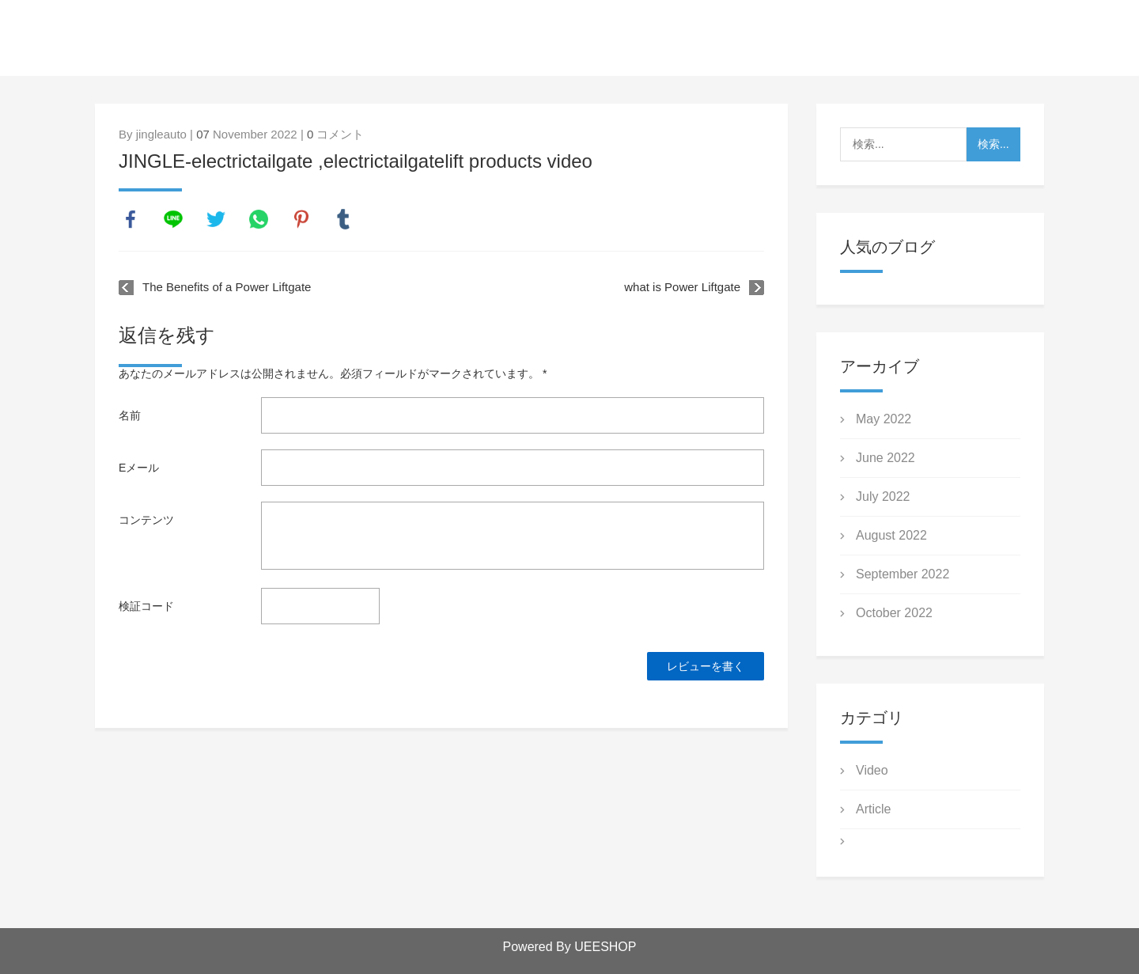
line (173, 219)
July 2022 (883, 496)
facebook (130, 219)
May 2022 (883, 419)
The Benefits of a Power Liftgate (226, 287)
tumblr (343, 219)
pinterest (301, 219)
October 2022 (894, 613)
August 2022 (891, 535)
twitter (216, 219)
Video (872, 770)
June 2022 (885, 457)
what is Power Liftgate (682, 287)
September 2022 (902, 574)
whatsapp (259, 219)
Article (873, 809)
